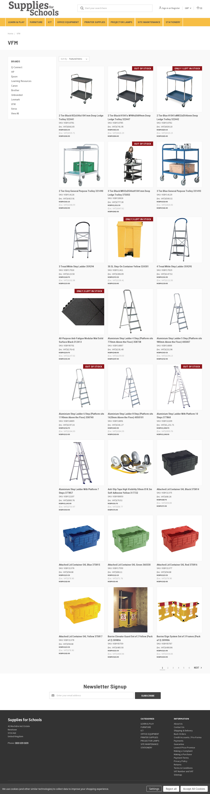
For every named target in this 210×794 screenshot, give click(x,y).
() (199, 8)
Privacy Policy (180, 761)
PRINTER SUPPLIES (94, 22)
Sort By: (64, 58)
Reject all (171, 789)
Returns (177, 764)
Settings (154, 789)
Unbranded (17, 94)
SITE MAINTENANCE (149, 22)
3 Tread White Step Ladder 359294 (76, 266)
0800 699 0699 (21, 743)
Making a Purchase (183, 754)
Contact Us (179, 727)
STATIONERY (173, 22)
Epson (14, 76)
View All (15, 113)
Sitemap (178, 774)
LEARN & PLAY (16, 22)
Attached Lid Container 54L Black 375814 (178, 489)
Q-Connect (16, 67)
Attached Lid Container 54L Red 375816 (177, 564)
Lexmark (15, 99)
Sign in (165, 8)
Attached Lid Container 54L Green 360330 (129, 564)
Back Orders (180, 733)
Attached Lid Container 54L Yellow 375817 (80, 636)
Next (198, 667)
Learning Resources (21, 81)
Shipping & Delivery (183, 730)
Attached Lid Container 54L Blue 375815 (79, 564)
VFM (13, 104)
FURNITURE (36, 22)
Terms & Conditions (183, 767)
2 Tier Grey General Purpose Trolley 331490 (81, 191)
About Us (178, 723)
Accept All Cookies (194, 789)
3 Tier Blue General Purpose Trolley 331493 (179, 191)
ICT (50, 22)
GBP (188, 8)
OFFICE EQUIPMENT (68, 22)
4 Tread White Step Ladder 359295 (174, 266)
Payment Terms (181, 757)
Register (175, 8)
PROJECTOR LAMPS (121, 22)
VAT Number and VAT (183, 771)
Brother (15, 90)
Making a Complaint (183, 750)
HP (12, 71)
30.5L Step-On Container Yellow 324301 (128, 266)
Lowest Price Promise (184, 747)
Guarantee (179, 744)
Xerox (14, 108)
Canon (14, 85)
